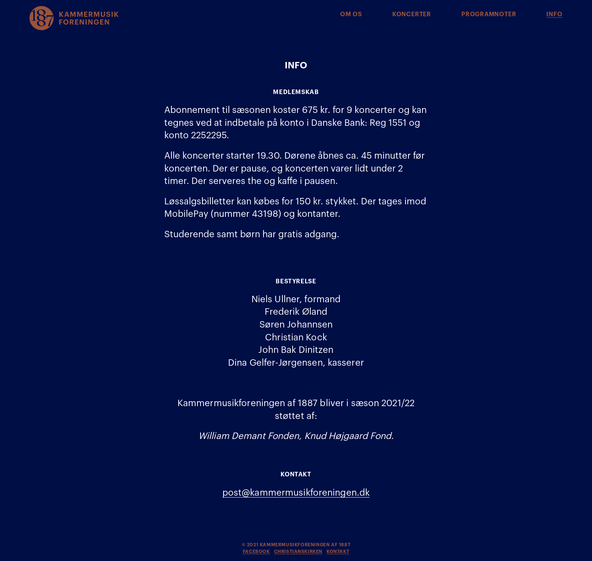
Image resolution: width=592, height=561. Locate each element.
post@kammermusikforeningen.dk (296, 492)
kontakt (338, 551)
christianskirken (298, 551)
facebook (256, 551)
